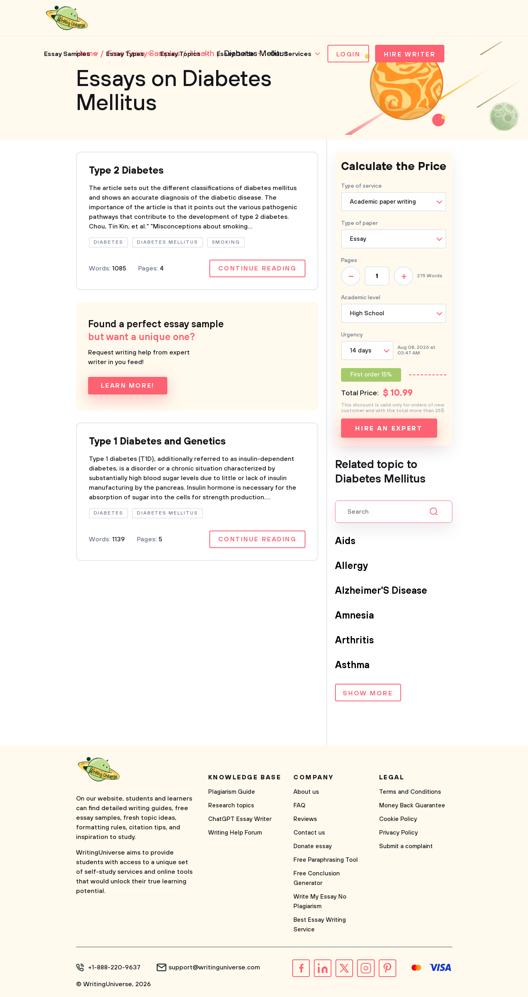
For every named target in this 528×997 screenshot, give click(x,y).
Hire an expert (389, 428)
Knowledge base (244, 777)
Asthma (352, 665)
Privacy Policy (398, 833)
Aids (345, 541)
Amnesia (354, 616)
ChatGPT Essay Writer (239, 819)
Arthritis (354, 641)
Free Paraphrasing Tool (325, 860)
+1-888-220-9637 (114, 967)
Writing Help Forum (235, 833)
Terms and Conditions (410, 792)
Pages (349, 260)
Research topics (231, 805)
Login (348, 54)
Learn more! (128, 386)
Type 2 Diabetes (126, 171)
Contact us (309, 833)
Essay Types (125, 54)
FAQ (299, 805)
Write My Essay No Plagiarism (319, 901)
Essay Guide (235, 54)
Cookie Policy (398, 819)
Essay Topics (180, 54)
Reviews (305, 819)
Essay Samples (67, 54)
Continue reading (257, 268)
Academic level (360, 297)
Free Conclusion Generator (316, 878)
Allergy (351, 566)
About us (306, 792)
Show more (368, 693)
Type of (359, 223)
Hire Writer (410, 54)
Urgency (352, 334)
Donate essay (312, 846)
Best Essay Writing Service (319, 924)
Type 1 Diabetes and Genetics (157, 442)
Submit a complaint (406, 846)
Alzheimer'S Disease (381, 591)
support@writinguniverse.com (214, 967)
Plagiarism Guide (231, 792)
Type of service (361, 186)
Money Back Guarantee (412, 805)
